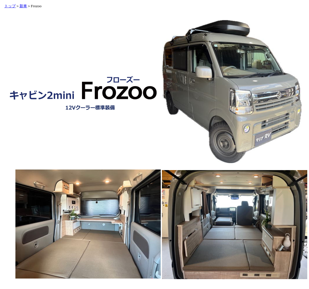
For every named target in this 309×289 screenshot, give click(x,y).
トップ (10, 6)
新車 (23, 6)
